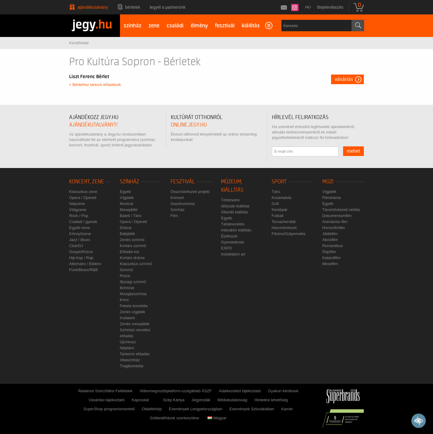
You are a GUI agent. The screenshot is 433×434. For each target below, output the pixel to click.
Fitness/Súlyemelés (289, 233)
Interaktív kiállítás (236, 230)
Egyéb (125, 191)
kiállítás (251, 26)
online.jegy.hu (189, 125)
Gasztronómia (182, 203)
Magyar (216, 418)
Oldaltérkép (151, 409)
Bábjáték (127, 233)
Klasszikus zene (83, 191)
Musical (126, 203)
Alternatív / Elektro (85, 263)
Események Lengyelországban (196, 409)
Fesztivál (182, 182)
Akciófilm (330, 239)
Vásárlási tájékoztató (106, 400)
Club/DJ (76, 245)
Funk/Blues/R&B (83, 269)
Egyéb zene (79, 227)
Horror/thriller (333, 227)
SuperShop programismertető (109, 409)
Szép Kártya (173, 400)
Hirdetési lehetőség (271, 400)
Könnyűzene (80, 233)
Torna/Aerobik (284, 221)
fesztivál (225, 26)
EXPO (226, 248)
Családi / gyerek (83, 221)
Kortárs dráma (132, 257)
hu (308, 7)
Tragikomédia (131, 366)
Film (174, 215)
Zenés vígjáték (132, 312)
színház (132, 26)
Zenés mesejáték (134, 324)
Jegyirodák (201, 400)
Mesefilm (330, 263)
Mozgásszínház (133, 294)
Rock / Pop (78, 215)
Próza (125, 276)
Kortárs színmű (133, 245)
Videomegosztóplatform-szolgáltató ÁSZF (176, 391)
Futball (277, 215)
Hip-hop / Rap (81, 257)
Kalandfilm (331, 257)
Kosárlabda (281, 197)
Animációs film (335, 221)
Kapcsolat (140, 400)
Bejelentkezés (330, 7)
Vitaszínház (130, 360)
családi (175, 26)
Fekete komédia (134, 306)
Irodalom (127, 318)
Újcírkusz (128, 342)
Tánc (276, 191)
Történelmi (230, 200)
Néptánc (127, 348)
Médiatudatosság (232, 400)
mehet (353, 151)
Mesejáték (128, 209)
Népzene (77, 203)
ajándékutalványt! (93, 125)
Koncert (177, 197)
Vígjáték (127, 197)
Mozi (327, 182)
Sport (279, 182)
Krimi (124, 300)
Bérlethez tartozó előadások (96, 84)
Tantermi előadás (134, 354)
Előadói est (129, 251)
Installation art (233, 254)
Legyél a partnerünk (168, 7)
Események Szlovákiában (251, 409)
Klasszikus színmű (136, 263)
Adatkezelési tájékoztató (240, 391)
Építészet (229, 236)
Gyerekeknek (232, 242)
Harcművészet (284, 227)
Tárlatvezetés (232, 224)
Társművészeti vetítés (341, 209)
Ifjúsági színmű (133, 282)
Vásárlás (344, 79)
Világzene (77, 209)
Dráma (125, 227)
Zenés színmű (132, 239)
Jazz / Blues (79, 239)
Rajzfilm (329, 251)
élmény (199, 26)
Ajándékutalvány (93, 7)
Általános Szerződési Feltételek (105, 391)
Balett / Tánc (131, 215)
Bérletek (132, 7)
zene (154, 26)
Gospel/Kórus (81, 251)
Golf (275, 203)
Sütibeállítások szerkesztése (174, 418)
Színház (129, 182)
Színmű (126, 269)
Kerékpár (279, 209)
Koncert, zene (86, 182)
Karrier (287, 409)
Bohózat (127, 288)
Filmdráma (331, 197)
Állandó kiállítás (234, 212)
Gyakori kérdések (283, 391)
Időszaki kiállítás (235, 206)
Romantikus (332, 245)
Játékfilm (330, 233)
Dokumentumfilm (337, 215)
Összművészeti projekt (190, 191)
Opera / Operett (82, 197)
